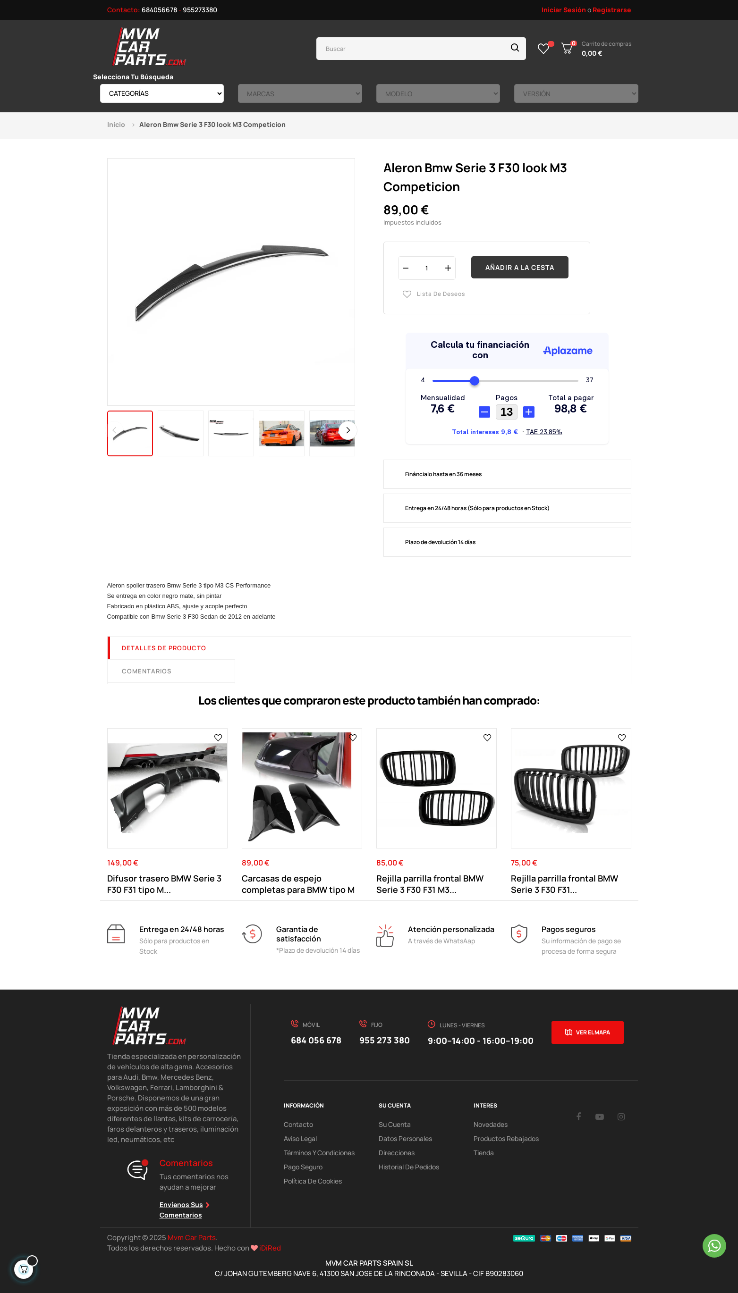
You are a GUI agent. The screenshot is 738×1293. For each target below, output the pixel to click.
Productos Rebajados (506, 1138)
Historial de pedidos (409, 1166)
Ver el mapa (593, 1032)
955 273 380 (384, 1040)
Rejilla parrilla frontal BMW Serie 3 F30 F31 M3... (430, 884)
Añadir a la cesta (519, 267)
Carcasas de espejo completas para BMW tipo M (298, 884)
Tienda (484, 1152)
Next (348, 430)
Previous (114, 430)
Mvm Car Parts (192, 1238)
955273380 (200, 9)
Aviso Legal (300, 1138)
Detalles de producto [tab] (164, 648)
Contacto (298, 1124)
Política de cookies (313, 1180)
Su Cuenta (395, 1124)
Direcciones (397, 1152)
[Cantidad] (427, 268)
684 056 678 (316, 1040)
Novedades (491, 1124)
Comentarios (146, 671)
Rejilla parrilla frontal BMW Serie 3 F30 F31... (564, 884)
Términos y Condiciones (319, 1152)
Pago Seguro (303, 1166)
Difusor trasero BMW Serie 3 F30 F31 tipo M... (164, 884)
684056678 (159, 9)
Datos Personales (405, 1138)
